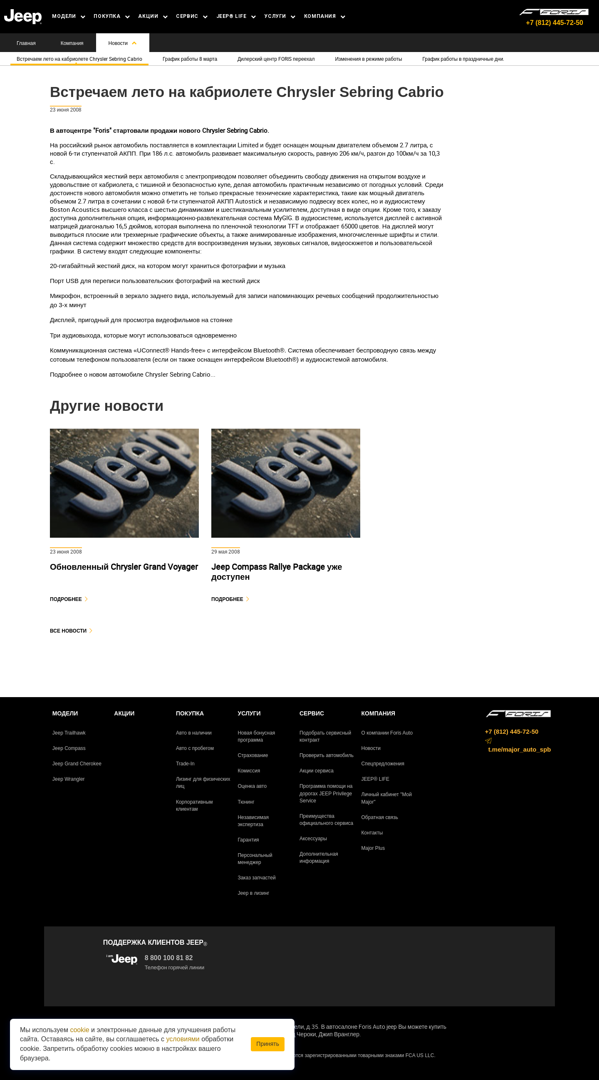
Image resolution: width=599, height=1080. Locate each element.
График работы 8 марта (190, 58)
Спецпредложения (383, 764)
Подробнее (66, 599)
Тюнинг (246, 802)
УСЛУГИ (279, 16)
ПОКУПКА (112, 16)
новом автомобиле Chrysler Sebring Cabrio (149, 374)
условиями (183, 1039)
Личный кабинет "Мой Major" (386, 798)
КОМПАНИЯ (325, 16)
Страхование (253, 755)
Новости (123, 43)
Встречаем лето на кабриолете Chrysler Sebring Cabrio (79, 58)
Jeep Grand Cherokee (76, 764)
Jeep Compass (69, 748)
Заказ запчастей (256, 878)
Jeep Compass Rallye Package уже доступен (276, 571)
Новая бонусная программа (256, 736)
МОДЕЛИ (68, 16)
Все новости (68, 631)
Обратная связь (379, 817)
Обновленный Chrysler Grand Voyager (124, 566)
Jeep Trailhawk (69, 733)
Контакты (372, 833)
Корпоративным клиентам (194, 805)
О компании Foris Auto (387, 733)
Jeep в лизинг (253, 893)
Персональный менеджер (255, 858)
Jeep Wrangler (68, 779)
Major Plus (373, 848)
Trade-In (185, 764)
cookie (79, 1029)
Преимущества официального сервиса (326, 819)
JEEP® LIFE (236, 16)
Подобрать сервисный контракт (325, 736)
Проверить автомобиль (327, 755)
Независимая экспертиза (253, 820)
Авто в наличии (194, 733)
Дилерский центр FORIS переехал (276, 58)
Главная (26, 43)
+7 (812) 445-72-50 (554, 22)
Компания (72, 43)
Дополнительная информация (319, 857)
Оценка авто (252, 786)
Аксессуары (313, 839)
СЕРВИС (192, 16)
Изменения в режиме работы (368, 58)
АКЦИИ (153, 16)
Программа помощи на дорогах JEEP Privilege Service (326, 793)
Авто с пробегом (195, 748)
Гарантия (248, 840)
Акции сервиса (317, 771)
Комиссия (249, 771)
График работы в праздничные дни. (463, 58)
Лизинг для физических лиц (203, 782)
